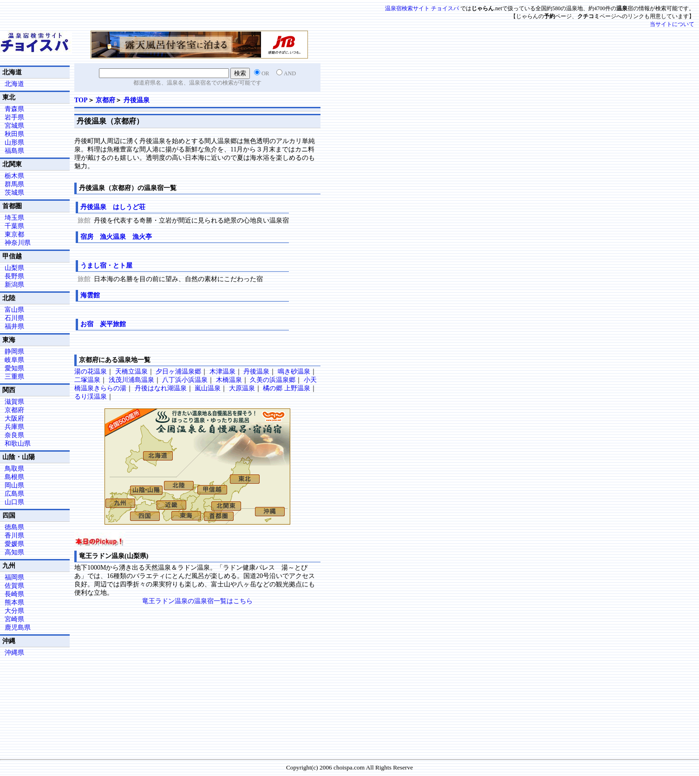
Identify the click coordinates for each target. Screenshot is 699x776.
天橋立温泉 (131, 371)
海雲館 (90, 295)
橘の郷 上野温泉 (286, 388)
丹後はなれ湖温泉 (161, 388)
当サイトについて (672, 24)
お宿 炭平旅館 (103, 324)
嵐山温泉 (208, 388)
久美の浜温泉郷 (272, 379)
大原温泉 (242, 388)
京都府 (105, 100)
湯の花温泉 (90, 371)
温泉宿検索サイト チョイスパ (422, 8)
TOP (81, 100)
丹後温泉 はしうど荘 (112, 207)
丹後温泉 (137, 100)
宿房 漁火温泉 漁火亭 (116, 236)
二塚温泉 (87, 379)
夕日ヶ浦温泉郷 (178, 371)
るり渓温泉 (90, 396)
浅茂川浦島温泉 (131, 379)
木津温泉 (222, 371)
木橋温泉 (229, 379)
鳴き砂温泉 (294, 371)
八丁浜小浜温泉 (185, 379)
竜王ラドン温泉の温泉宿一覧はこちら (197, 601)
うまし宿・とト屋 (106, 265)
